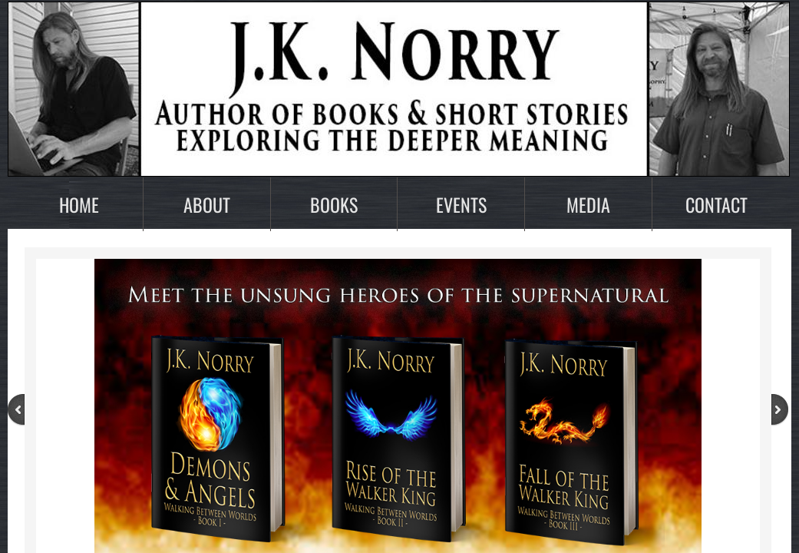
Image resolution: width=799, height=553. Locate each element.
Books (334, 204)
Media (588, 204)
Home (79, 204)
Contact (716, 204)
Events (461, 204)
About (206, 204)
